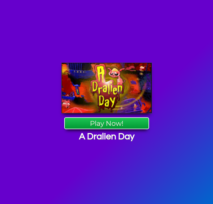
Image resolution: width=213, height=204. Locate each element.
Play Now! (106, 123)
